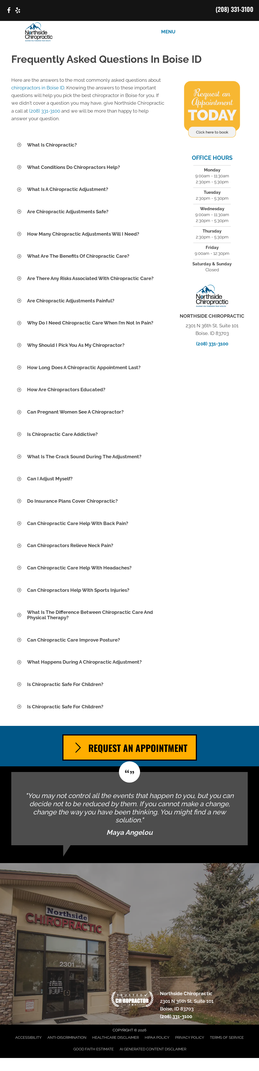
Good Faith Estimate (93, 1049)
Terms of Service (227, 1037)
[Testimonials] (129, 808)
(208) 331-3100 (234, 9)
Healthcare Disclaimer (115, 1037)
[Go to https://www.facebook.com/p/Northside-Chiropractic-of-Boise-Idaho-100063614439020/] (9, 11)
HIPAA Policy (157, 1037)
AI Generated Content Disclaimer (153, 1049)
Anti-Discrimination (66, 1037)
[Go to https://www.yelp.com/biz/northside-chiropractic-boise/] (18, 11)
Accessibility (28, 1037)
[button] (88, 145)
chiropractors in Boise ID (37, 88)
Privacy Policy (189, 1037)
